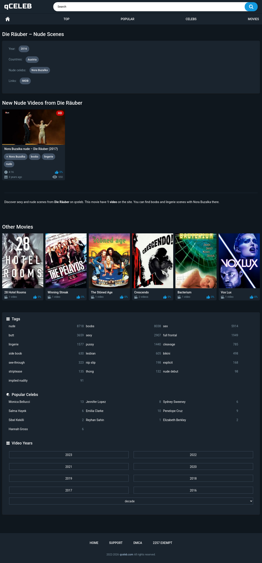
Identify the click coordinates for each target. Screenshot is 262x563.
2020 (193, 467)
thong (123, 371)
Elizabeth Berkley (200, 420)
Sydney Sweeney (200, 402)
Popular (127, 19)
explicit (200, 362)
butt (46, 335)
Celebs (191, 19)
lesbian (123, 353)
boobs (123, 326)
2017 (68, 490)
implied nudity (46, 380)
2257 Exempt (162, 543)
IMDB (25, 80)
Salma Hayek (46, 411)
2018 (193, 478)
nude (46, 326)
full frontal (200, 335)
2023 (68, 455)
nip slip (123, 362)
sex (200, 326)
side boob (46, 353)
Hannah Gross (46, 429)
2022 (193, 455)
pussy (123, 344)
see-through (46, 362)
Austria (32, 59)
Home (7, 19)
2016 (193, 490)
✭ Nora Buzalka (15, 156)
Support (116, 543)
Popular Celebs (25, 394)
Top (66, 19)
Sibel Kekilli (46, 420)
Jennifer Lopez (123, 402)
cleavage (200, 344)
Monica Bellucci (46, 402)
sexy (123, 335)
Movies (253, 19)
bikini (200, 353)
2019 (68, 478)
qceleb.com (126, 554)
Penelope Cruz (200, 411)
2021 (68, 467)
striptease (46, 371)
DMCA (137, 543)
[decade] (131, 501)
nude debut (200, 371)
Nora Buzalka (40, 70)
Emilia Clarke (123, 411)
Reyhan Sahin (123, 420)
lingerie (46, 344)
